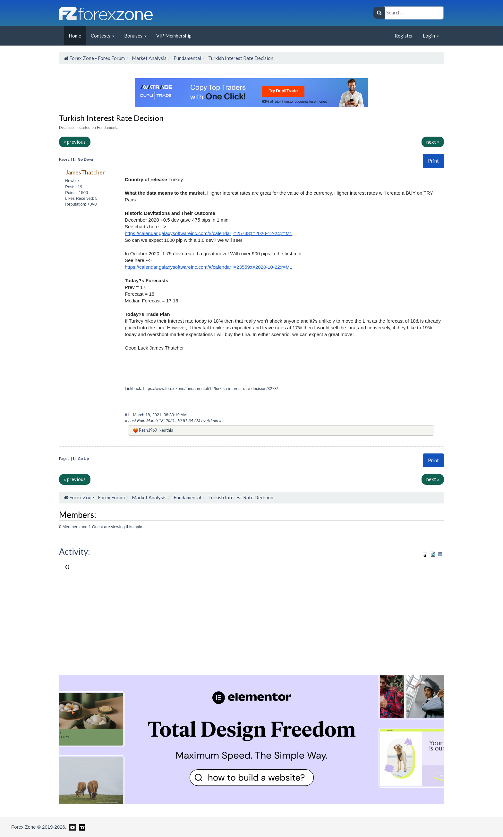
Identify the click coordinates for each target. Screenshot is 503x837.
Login (431, 35)
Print (433, 161)
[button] (433, 161)
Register (404, 35)
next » (432, 142)
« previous (75, 142)
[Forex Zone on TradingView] (81, 827)
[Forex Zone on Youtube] (72, 827)
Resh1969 (148, 430)
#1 (128, 414)
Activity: (74, 551)
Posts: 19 (73, 186)
